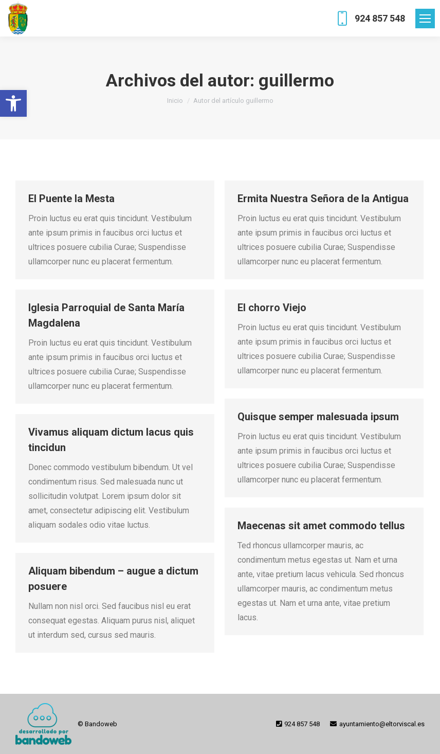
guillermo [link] (296, 80)
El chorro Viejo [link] (271, 307)
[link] (13, 103)
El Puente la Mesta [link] (71, 198)
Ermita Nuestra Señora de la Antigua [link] (323, 198)
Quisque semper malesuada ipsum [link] (318, 416)
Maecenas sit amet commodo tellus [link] (321, 525)
